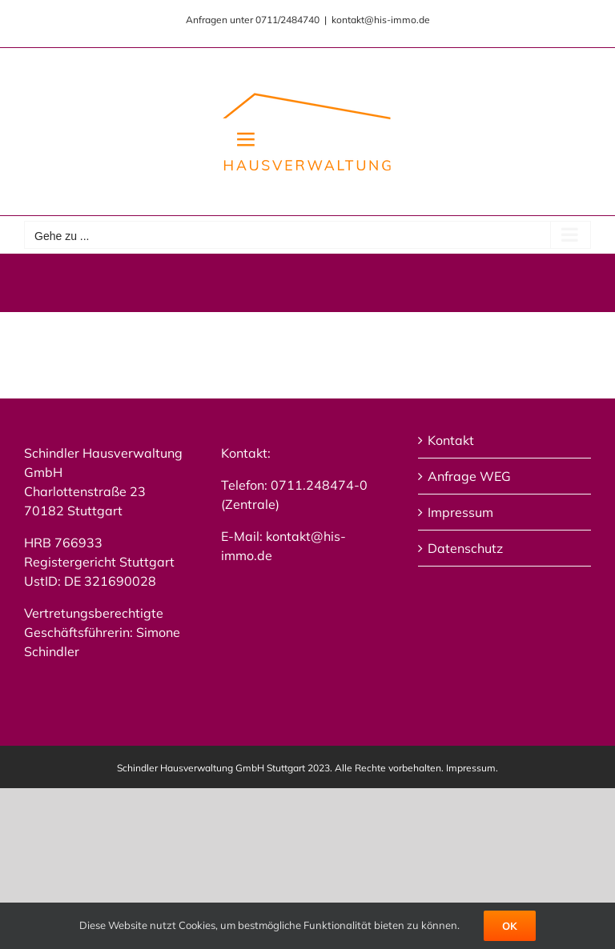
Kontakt (451, 440)
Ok (509, 925)
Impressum (460, 512)
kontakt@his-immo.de (381, 20)
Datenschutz (465, 548)
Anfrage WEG (469, 476)
